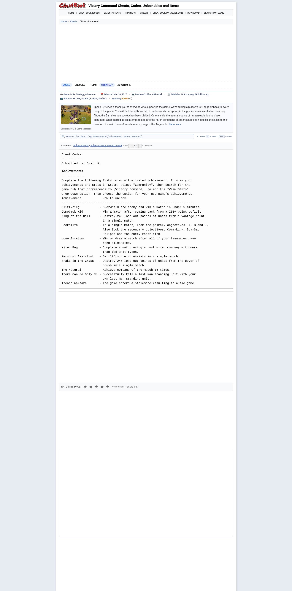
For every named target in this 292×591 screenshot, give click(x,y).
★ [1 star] (85, 317)
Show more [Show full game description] (175, 124)
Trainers (130, 13)
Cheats (144, 13)
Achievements (81, 145)
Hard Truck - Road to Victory (80, 514)
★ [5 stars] (108, 317)
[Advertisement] (146, 52)
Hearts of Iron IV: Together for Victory (86, 520)
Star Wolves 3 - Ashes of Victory (83, 539)
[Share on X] (81, 297)
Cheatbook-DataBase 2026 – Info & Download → (130, 448)
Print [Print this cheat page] (93, 306)
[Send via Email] (127, 297)
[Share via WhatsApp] (109, 297)
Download (194, 13)
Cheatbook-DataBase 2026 (168, 13)
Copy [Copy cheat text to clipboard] (78, 306)
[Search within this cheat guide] (129, 136)
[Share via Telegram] (118, 297)
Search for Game (214, 13)
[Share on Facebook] (72, 297)
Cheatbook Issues (89, 13)
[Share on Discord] (100, 297)
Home (71, 13)
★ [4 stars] (102, 317)
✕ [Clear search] (198, 136)
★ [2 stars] (91, 317)
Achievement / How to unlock (106, 145)
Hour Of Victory (73, 526)
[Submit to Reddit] (91, 297)
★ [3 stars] (96, 317)
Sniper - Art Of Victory (77, 533)
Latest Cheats (112, 13)
